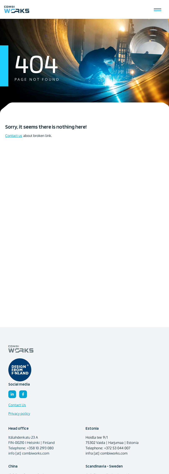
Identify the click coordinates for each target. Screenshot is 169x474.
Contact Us (17, 405)
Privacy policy (19, 413)
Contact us (13, 135)
